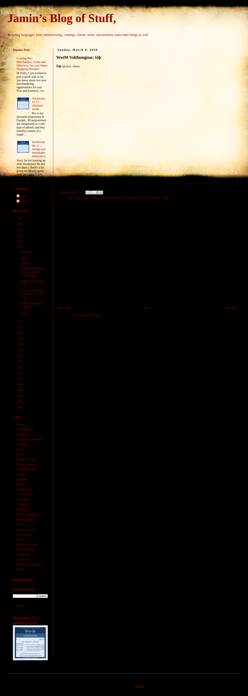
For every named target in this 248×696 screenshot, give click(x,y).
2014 (20, 350)
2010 (20, 373)
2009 (20, 378)
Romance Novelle (27, 544)
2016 (20, 338)
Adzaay (21, 424)
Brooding (22, 434)
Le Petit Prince (25, 494)
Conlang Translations (77, 197)
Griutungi (22, 479)
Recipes (21, 539)
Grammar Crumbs (27, 469)
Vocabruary (23, 559)
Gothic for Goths (26, 459)
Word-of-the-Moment (149, 197)
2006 (20, 384)
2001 (20, 401)
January (26, 314)
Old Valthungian (26, 519)
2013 (20, 355)
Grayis (20, 474)
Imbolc (21, 484)
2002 (20, 396)
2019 (20, 321)
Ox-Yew (21, 524)
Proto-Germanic (26, 529)
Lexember (22, 499)
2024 (20, 223)
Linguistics (23, 504)
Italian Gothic (25, 489)
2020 (20, 247)
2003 (20, 390)
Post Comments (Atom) (86, 315)
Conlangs (95, 197)
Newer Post (64, 308)
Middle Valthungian (111, 197)
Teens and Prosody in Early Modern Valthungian (32, 272)
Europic (21, 449)
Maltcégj (22, 509)
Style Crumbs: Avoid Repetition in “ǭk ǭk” (32, 294)
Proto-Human (25, 534)
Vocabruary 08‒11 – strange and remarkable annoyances (39, 149)
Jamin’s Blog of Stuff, (61, 18)
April (24, 257)
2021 (20, 241)
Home (147, 308)
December (27, 251)
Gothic (21, 454)
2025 (20, 218)
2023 (20, 229)
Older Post (230, 308)
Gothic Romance (26, 464)
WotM (165, 197)
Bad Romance (25, 429)
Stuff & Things (25, 549)
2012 (20, 361)
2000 (20, 407)
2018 (20, 327)
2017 (20, 332)
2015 (20, 344)
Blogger (140, 686)
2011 (20, 367)
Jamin (23, 196)
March (25, 263)
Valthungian (130, 197)
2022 (20, 235)
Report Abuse (23, 580)
